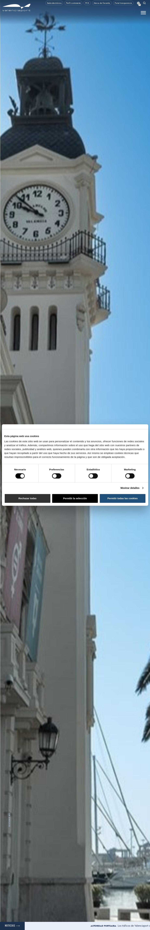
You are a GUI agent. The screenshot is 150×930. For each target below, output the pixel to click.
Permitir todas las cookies (122, 498)
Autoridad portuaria (107, 926)
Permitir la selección (75, 498)
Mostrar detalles (129, 487)
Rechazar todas (28, 498)
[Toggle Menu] (143, 12)
